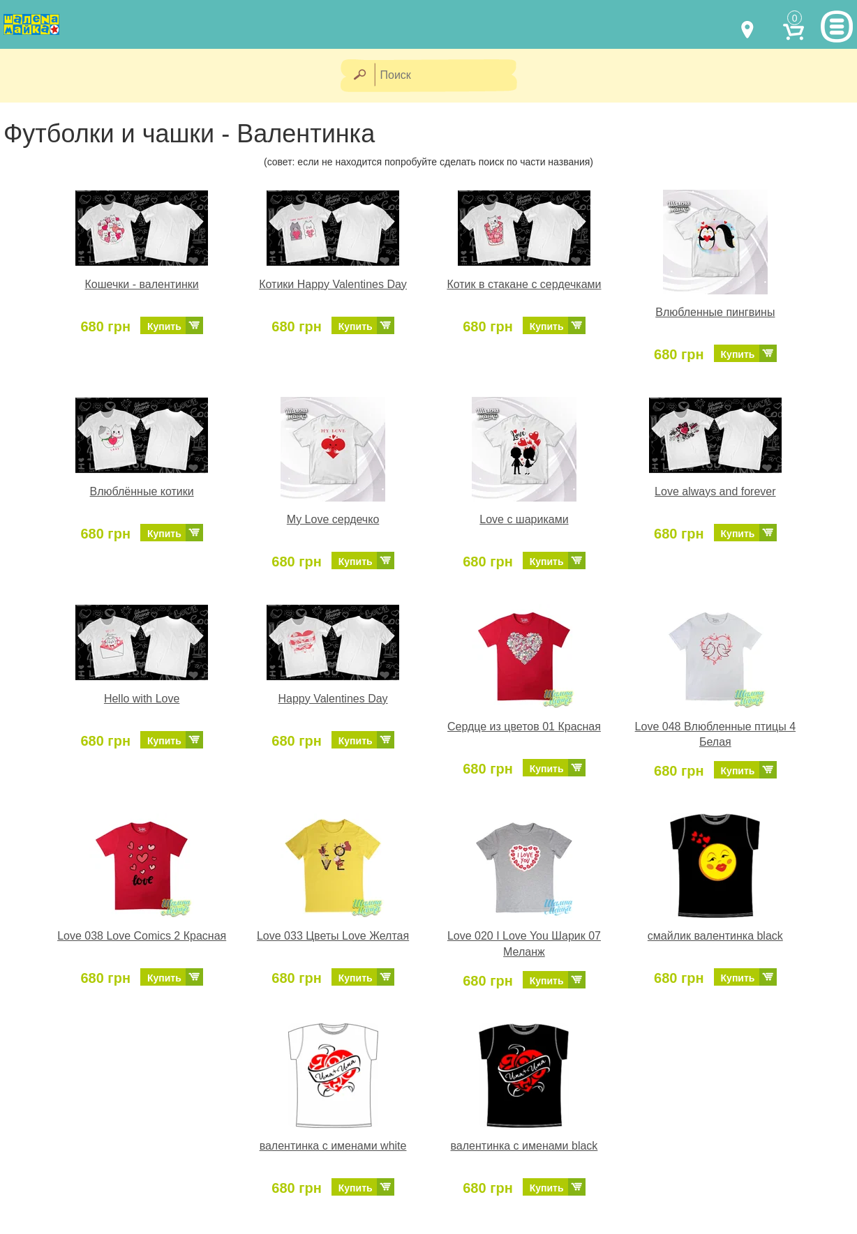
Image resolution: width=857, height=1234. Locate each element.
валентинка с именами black (524, 1146)
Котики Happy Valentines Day (333, 284)
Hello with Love (142, 699)
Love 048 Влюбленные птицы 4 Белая (715, 734)
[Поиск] (450, 75)
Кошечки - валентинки (142, 284)
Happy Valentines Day (332, 699)
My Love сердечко (333, 519)
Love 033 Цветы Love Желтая (333, 936)
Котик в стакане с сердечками (524, 284)
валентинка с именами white (333, 1146)
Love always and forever (715, 491)
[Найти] (359, 75)
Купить (164, 326)
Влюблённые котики (142, 491)
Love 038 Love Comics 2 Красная (141, 936)
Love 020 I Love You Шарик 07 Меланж (524, 944)
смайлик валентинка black (715, 936)
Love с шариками (523, 519)
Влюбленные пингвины (715, 312)
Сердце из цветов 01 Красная (524, 726)
